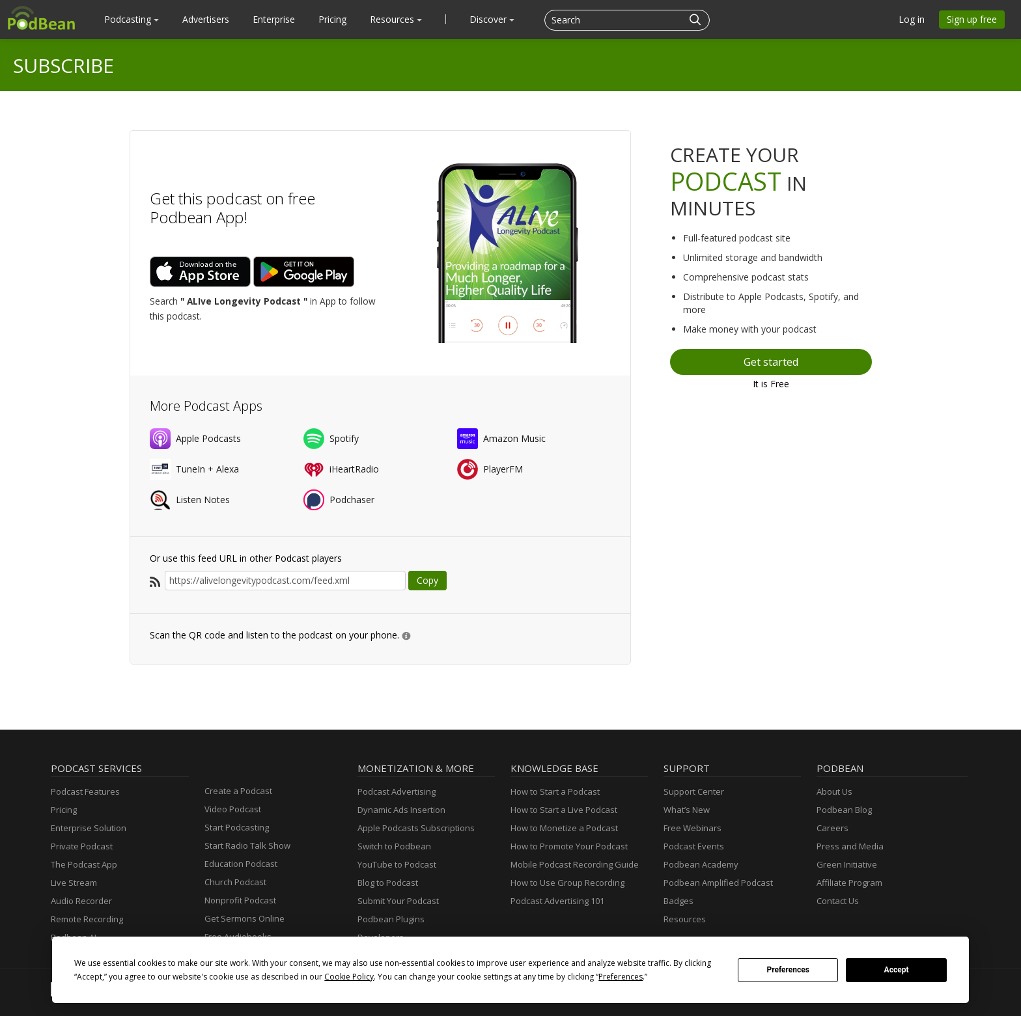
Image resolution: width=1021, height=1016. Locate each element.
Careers (832, 828)
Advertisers (205, 19)
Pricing (332, 19)
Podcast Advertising (396, 791)
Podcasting (131, 19)
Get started (771, 362)
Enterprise (274, 19)
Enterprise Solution (88, 828)
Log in (912, 19)
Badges (678, 901)
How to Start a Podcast (555, 791)
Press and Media (850, 846)
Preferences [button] (620, 976)
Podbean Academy (701, 864)
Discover (491, 19)
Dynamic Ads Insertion (401, 810)
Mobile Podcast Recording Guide (575, 864)
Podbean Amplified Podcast (718, 882)
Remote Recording (87, 919)
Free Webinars (692, 828)
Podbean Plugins (391, 919)
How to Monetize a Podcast (564, 828)
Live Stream (74, 882)
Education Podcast (240, 864)
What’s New (687, 810)
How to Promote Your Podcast (569, 846)
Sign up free (972, 19)
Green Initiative (847, 864)
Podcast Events (694, 846)
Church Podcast (235, 882)
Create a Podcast (238, 791)
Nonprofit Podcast (240, 900)
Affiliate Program (849, 882)
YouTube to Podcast (396, 864)
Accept (896, 969)
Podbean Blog (844, 810)
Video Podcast (232, 809)
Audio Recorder (81, 901)
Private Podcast (82, 846)
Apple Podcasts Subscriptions (416, 828)
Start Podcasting (236, 827)
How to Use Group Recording (567, 882)
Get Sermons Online (244, 918)
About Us (834, 791)
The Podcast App (84, 864)
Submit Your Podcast (398, 901)
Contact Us (838, 901)
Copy (427, 580)
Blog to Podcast (387, 882)
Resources (396, 19)
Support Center (694, 791)
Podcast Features (85, 791)
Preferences (787, 969)
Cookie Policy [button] (349, 976)
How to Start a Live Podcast (564, 810)
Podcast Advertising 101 (557, 901)
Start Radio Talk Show (247, 845)
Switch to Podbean (394, 846)
